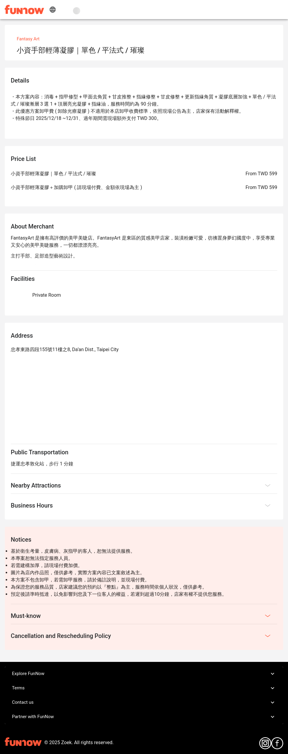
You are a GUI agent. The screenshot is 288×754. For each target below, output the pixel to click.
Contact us (144, 702)
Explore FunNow (144, 674)
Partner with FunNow (144, 717)
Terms (144, 688)
